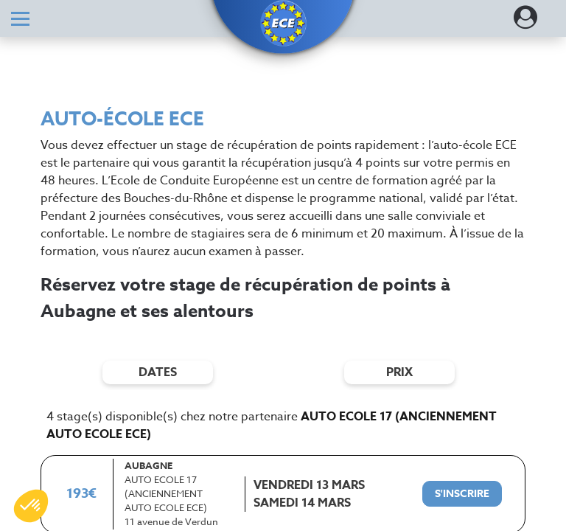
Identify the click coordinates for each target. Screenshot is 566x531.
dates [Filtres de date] (158, 372)
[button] (283, 23)
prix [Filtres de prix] (399, 372)
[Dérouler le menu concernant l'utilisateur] (525, 22)
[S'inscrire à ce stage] (462, 494)
